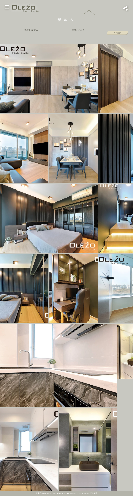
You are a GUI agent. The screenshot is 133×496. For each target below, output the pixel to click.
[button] (7, 7)
